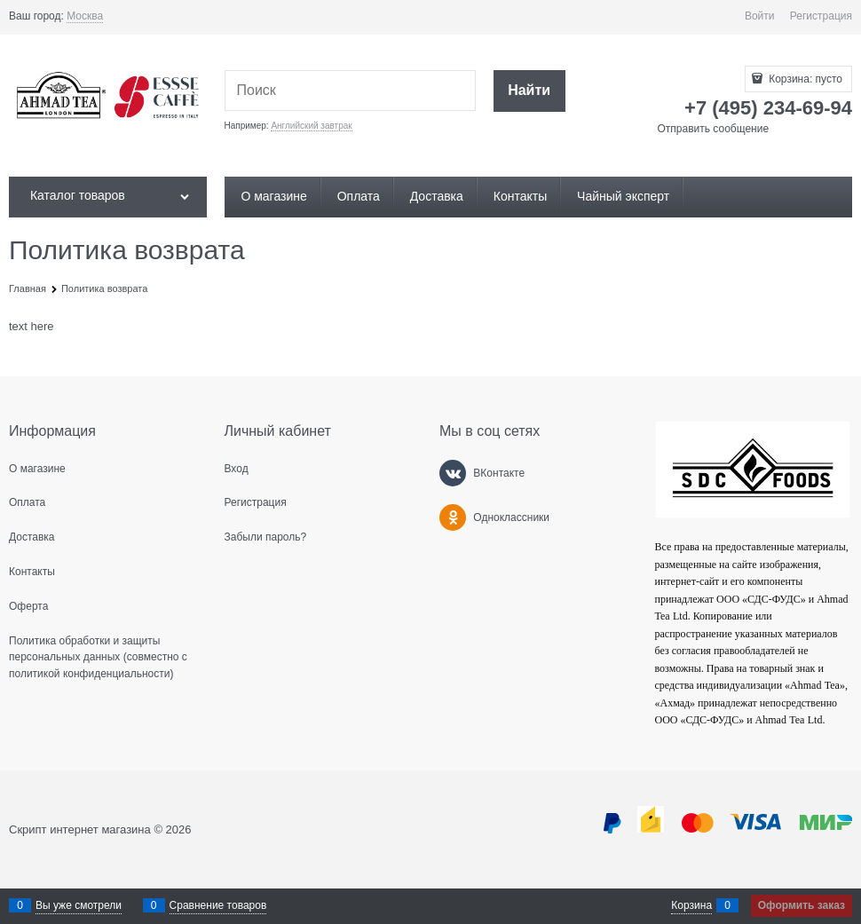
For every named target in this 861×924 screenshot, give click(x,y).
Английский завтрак (311, 125)
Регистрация (821, 16)
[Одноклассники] (452, 517)
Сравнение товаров (218, 905)
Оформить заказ (801, 905)
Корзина (691, 905)
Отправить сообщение (714, 128)
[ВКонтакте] (452, 473)
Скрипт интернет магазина (80, 829)
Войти (760, 16)
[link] (85, 16)
